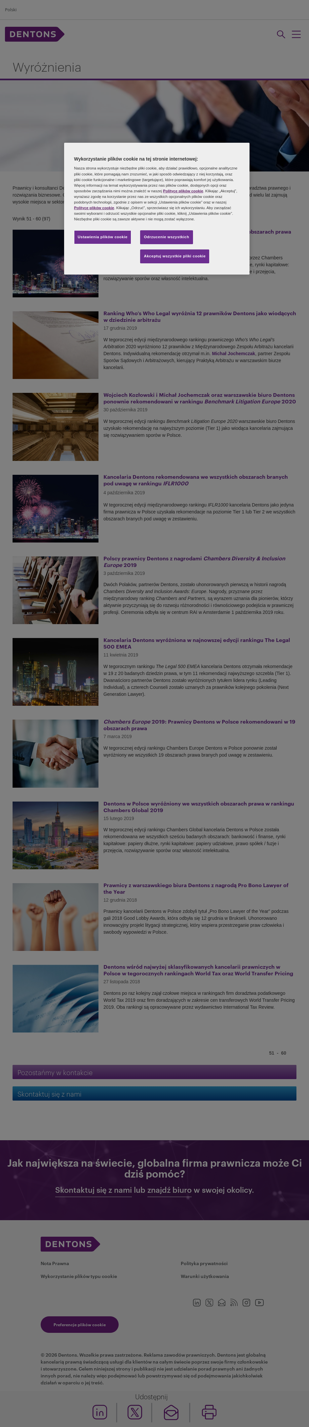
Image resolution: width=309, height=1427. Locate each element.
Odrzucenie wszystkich (166, 237)
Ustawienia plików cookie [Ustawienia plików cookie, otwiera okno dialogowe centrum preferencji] (103, 237)
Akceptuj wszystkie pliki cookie (175, 256)
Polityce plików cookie (183, 191)
